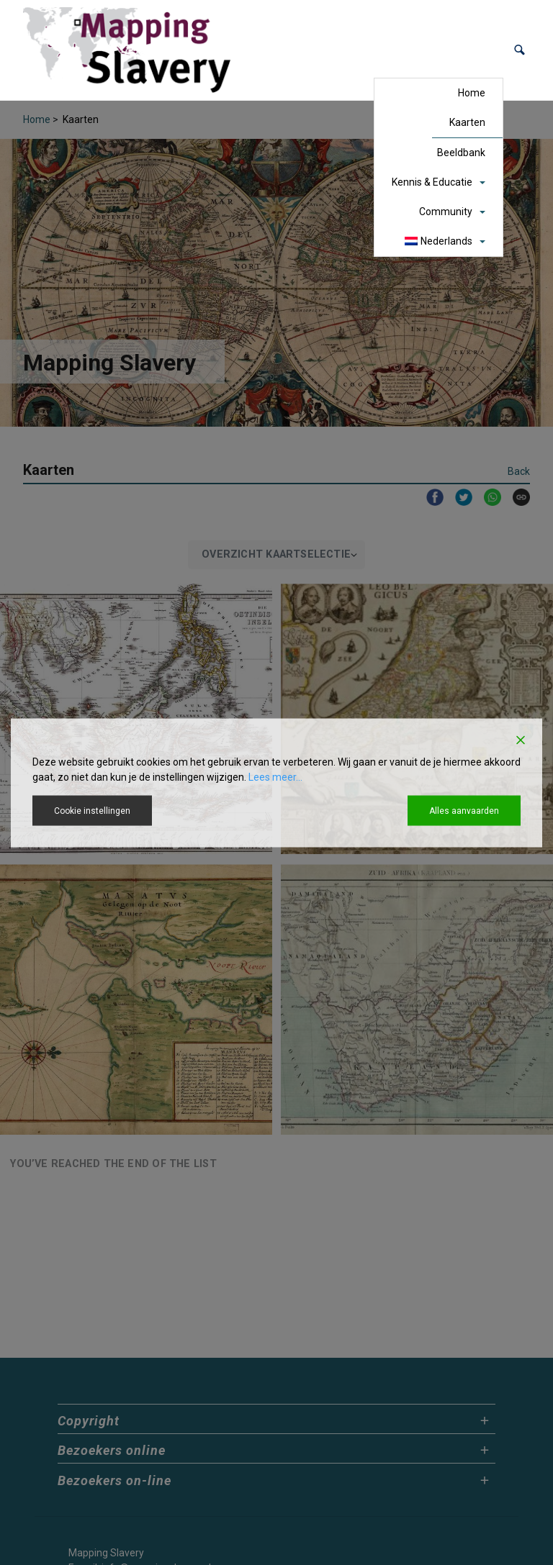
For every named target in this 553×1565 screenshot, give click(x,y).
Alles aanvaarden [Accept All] (464, 810)
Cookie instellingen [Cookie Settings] (92, 810)
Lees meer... (275, 776)
